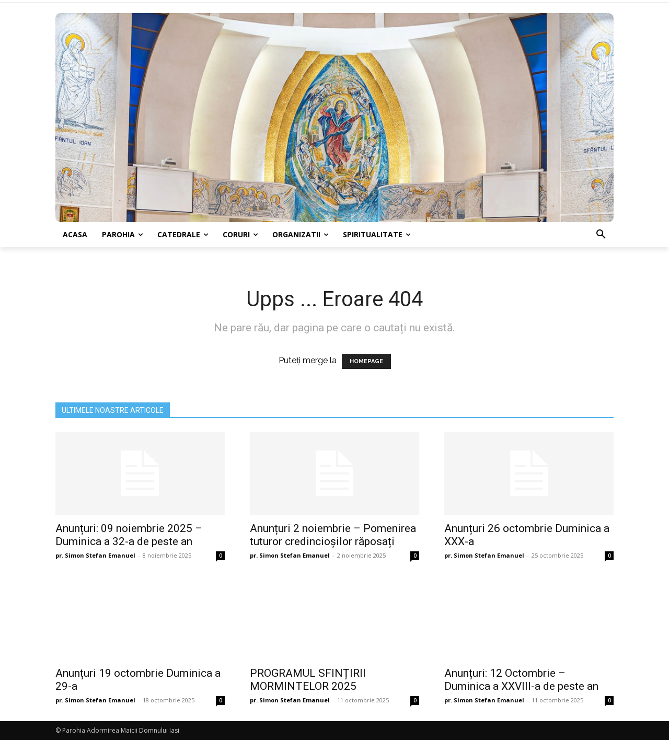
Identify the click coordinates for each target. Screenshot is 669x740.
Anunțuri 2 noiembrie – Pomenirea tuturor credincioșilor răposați (333, 535)
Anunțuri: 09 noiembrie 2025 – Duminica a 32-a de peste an (128, 535)
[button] (601, 234)
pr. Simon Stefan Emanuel (95, 555)
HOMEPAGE (366, 361)
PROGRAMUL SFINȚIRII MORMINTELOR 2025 (308, 679)
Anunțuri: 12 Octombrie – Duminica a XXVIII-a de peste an (521, 679)
